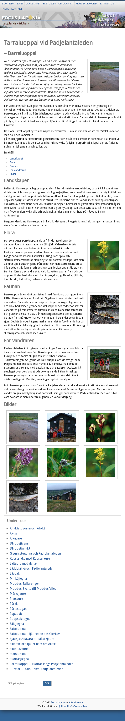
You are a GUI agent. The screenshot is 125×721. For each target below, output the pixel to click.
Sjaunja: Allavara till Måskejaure (32, 639)
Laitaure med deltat (23, 563)
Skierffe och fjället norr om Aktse (33, 644)
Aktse (13, 533)
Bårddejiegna (19, 543)
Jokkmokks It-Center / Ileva (73, 706)
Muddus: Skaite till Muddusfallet (33, 588)
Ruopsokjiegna (20, 619)
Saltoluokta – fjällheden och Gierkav (35, 634)
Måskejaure (18, 593)
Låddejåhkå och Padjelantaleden (32, 568)
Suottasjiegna (19, 659)
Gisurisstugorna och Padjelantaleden (35, 553)
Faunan (13, 166)
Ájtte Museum (76, 702)
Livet (20, 3)
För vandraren (17, 170)
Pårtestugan (18, 609)
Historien (49, 3)
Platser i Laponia (86, 3)
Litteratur (107, 3)
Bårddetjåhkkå (20, 548)
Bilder (12, 174)
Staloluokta (18, 654)
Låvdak (14, 573)
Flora (12, 162)
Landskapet (33, 3)
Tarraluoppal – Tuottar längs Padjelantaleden (41, 664)
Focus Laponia (59, 702)
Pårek (14, 604)
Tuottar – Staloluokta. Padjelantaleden (36, 669)
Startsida (8, 3)
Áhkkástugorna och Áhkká (27, 528)
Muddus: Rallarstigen (24, 583)
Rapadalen (17, 614)
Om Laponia (65, 3)
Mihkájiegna (18, 578)
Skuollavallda (19, 649)
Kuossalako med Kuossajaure (30, 558)
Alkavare (16, 538)
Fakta (5, 8)
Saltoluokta (18, 629)
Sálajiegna (17, 624)
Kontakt (16, 8)
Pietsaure (16, 599)
